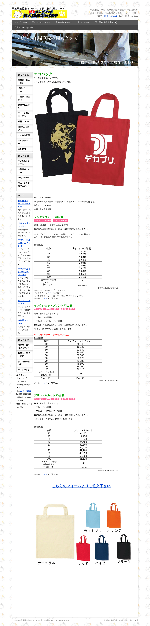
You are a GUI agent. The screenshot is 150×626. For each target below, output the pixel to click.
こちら (50, 293)
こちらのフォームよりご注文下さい (81, 486)
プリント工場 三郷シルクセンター (24, 243)
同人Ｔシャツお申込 (23, 27)
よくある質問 (24, 135)
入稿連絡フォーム (64, 22)
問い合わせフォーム (41, 22)
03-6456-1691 (110, 16)
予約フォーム (83, 22)
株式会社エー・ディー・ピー (24, 204)
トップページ (20, 22)
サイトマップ (24, 370)
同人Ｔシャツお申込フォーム (24, 186)
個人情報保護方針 (110, 620)
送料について (24, 121)
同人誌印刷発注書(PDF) (106, 22)
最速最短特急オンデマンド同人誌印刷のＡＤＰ (38, 620)
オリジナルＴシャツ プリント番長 (24, 272)
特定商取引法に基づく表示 (128, 620)
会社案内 (22, 149)
